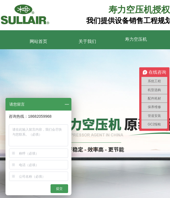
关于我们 (87, 41)
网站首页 (38, 41)
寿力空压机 (136, 39)
